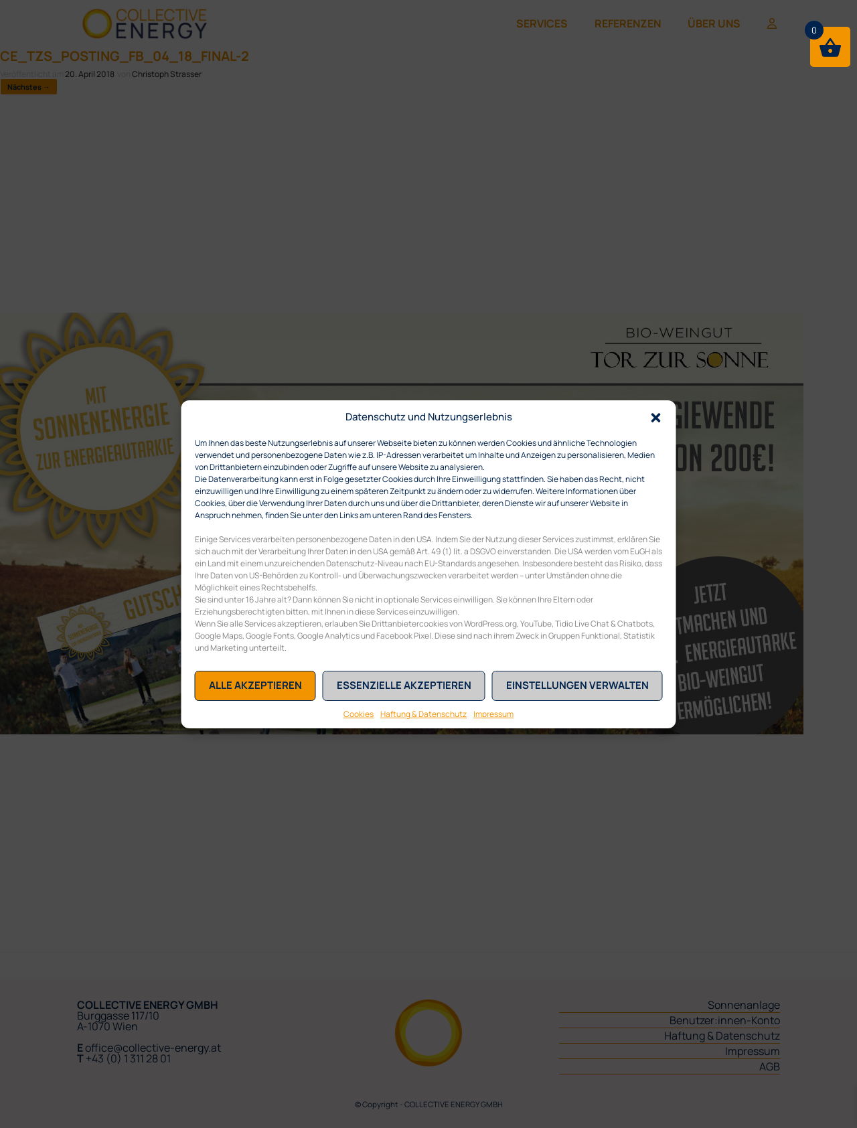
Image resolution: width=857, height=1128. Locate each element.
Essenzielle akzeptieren (404, 685)
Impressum (493, 714)
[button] (656, 417)
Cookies (358, 714)
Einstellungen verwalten (577, 685)
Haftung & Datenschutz (423, 714)
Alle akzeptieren (255, 685)
